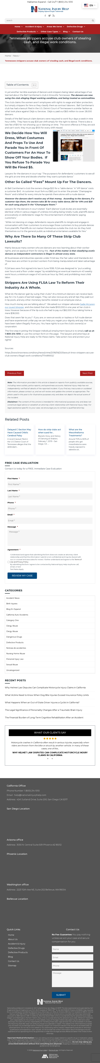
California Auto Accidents (17, 615)
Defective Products (27, 31)
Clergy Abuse (12, 626)
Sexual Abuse (12, 664)
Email (11, 515)
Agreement (14, 550)
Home (19, 26)
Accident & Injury (34, 26)
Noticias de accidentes (16, 648)
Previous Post (14, 373)
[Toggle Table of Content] (33, 85)
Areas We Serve (55, 26)
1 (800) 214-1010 (65, 2)
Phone (12, 503)
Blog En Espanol (13, 609)
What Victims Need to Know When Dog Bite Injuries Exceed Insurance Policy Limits (47, 695)
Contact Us (78, 31)
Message (13, 527)
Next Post (88, 373)
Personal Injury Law (14, 659)
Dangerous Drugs (14, 637)
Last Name (13, 490)
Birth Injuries (11, 603)
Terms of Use (53, 1050)
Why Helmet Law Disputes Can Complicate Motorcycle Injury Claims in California (45, 687)
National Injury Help (40, 1050)
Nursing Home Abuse (15, 653)
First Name (14, 478)
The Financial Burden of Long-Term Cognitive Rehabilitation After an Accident (44, 717)
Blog (66, 31)
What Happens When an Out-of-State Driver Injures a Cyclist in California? (42, 702)
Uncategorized (12, 670)
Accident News (12, 598)
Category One (12, 620)
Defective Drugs (76, 26)
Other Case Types (51, 31)
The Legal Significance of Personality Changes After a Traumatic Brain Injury (43, 710)
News (16, 56)
